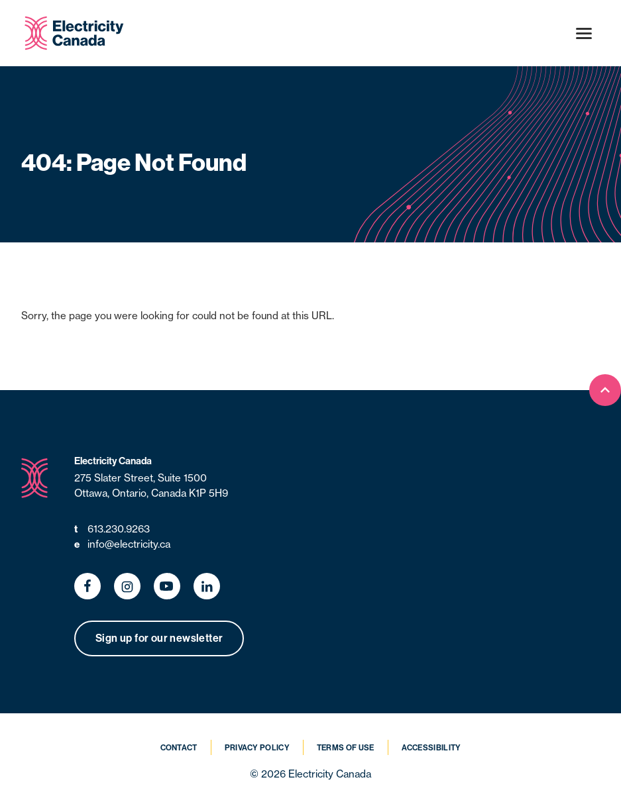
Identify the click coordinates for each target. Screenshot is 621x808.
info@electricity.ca (122, 544)
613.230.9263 (112, 529)
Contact (179, 747)
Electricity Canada (113, 460)
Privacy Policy (257, 747)
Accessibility (431, 747)
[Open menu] (584, 33)
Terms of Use (345, 747)
